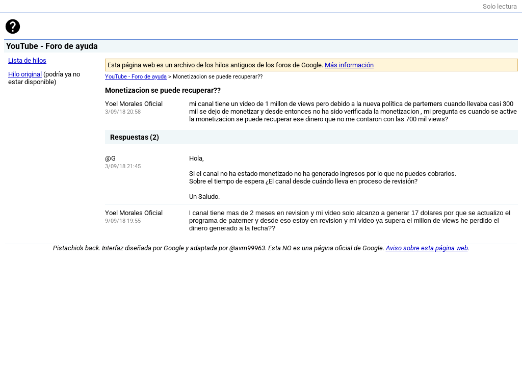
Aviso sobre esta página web (427, 248)
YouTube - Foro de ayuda (136, 76)
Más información (349, 65)
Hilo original (25, 74)
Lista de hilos (27, 60)
